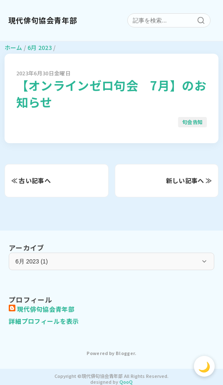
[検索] (201, 20)
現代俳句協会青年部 (42, 20)
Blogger (125, 353)
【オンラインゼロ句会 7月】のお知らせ (111, 93)
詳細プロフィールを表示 (44, 321)
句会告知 (192, 121)
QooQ (126, 381)
